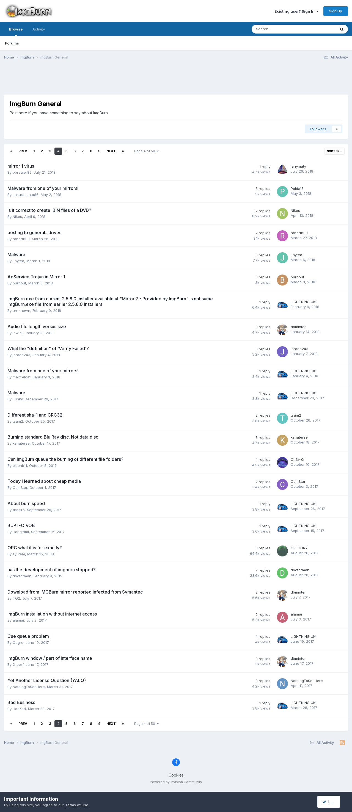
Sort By (334, 151)
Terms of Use (76, 805)
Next (111, 151)
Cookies (176, 775)
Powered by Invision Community (176, 782)
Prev (22, 151)
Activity (38, 29)
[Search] (279, 29)
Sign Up (335, 11)
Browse (16, 31)
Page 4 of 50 (146, 151)
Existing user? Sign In (296, 11)
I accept (331, 801)
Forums (12, 43)
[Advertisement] (176, 80)
